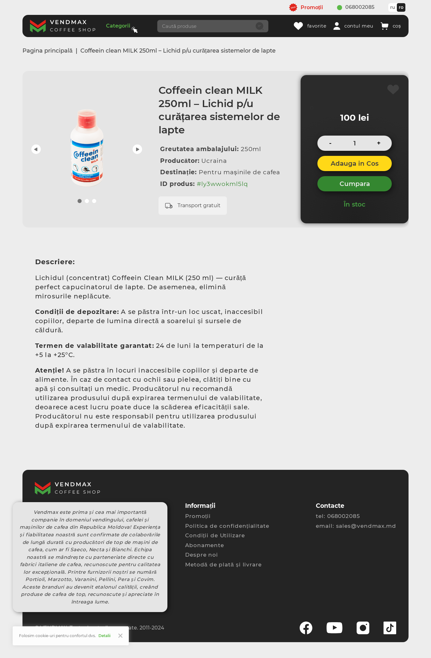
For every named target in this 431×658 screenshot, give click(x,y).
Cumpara (355, 184)
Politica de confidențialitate (227, 526)
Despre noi (201, 555)
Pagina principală (47, 50)
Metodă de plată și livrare (223, 564)
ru (392, 7)
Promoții (198, 516)
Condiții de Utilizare (215, 535)
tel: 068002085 (338, 516)
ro (401, 7)
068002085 (359, 7)
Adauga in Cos (354, 163)
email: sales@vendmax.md (356, 526)
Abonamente (204, 545)
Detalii (104, 635)
